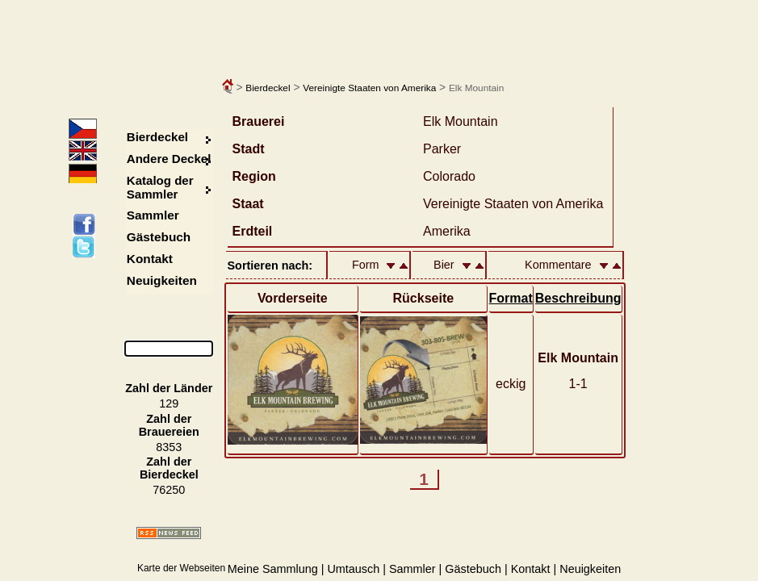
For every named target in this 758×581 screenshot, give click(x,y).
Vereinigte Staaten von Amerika (369, 88)
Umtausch (353, 568)
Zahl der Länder (168, 388)
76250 (169, 489)
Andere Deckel (169, 158)
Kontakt (150, 258)
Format (511, 298)
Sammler (153, 215)
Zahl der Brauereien (169, 425)
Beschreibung (578, 298)
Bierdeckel (267, 88)
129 (168, 403)
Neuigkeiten (162, 280)
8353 (169, 447)
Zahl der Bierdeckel (169, 468)
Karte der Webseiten (181, 568)
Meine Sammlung (273, 568)
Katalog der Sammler (160, 187)
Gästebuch (159, 237)
